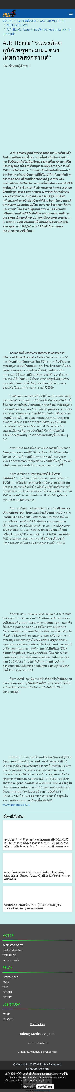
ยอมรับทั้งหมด (45, 1086)
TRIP (5, 987)
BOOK (5, 982)
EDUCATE (7, 1019)
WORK (6, 1014)
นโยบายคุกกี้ (38, 1080)
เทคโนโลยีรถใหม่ (12, 950)
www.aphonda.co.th (16, 804)
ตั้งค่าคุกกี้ (28, 1086)
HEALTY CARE (10, 977)
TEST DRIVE (9, 955)
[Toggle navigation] (70, 13)
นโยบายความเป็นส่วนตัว (16, 1080)
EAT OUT (7, 992)
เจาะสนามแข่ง (10, 960)
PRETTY (7, 997)
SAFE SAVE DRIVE (12, 945)
